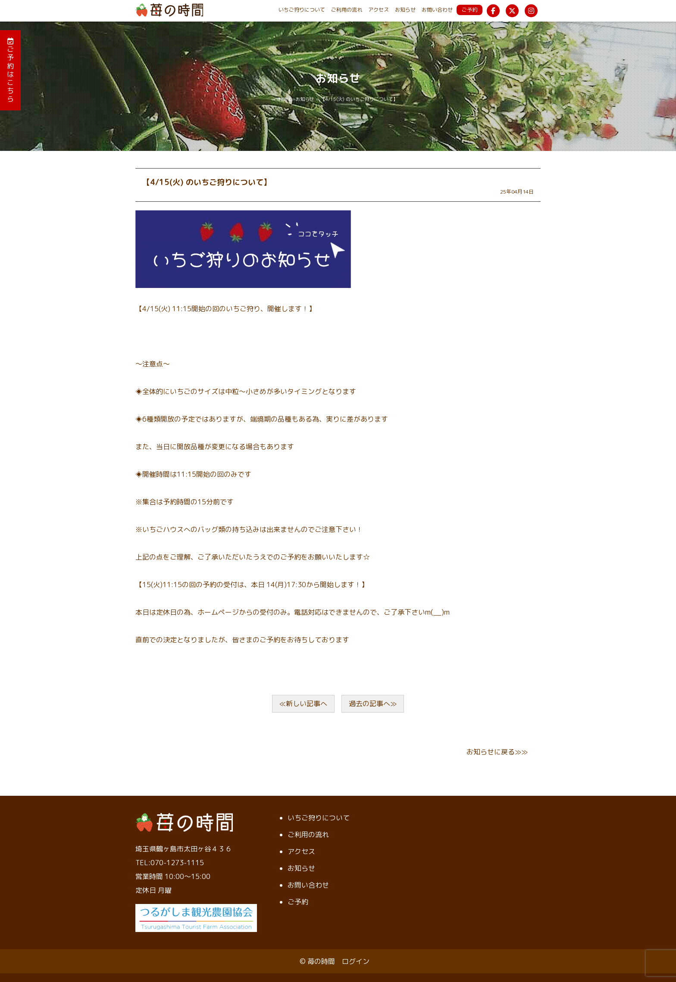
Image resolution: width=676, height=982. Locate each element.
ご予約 (469, 9)
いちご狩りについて (302, 9)
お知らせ (405, 9)
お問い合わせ (437, 9)
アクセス (378, 9)
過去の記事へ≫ (373, 703)
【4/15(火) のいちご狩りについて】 (206, 182)
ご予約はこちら (10, 70)
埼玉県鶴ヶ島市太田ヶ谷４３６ (183, 849)
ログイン (355, 961)
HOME (285, 99)
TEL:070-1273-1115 (169, 862)
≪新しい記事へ (303, 703)
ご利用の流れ (346, 9)
